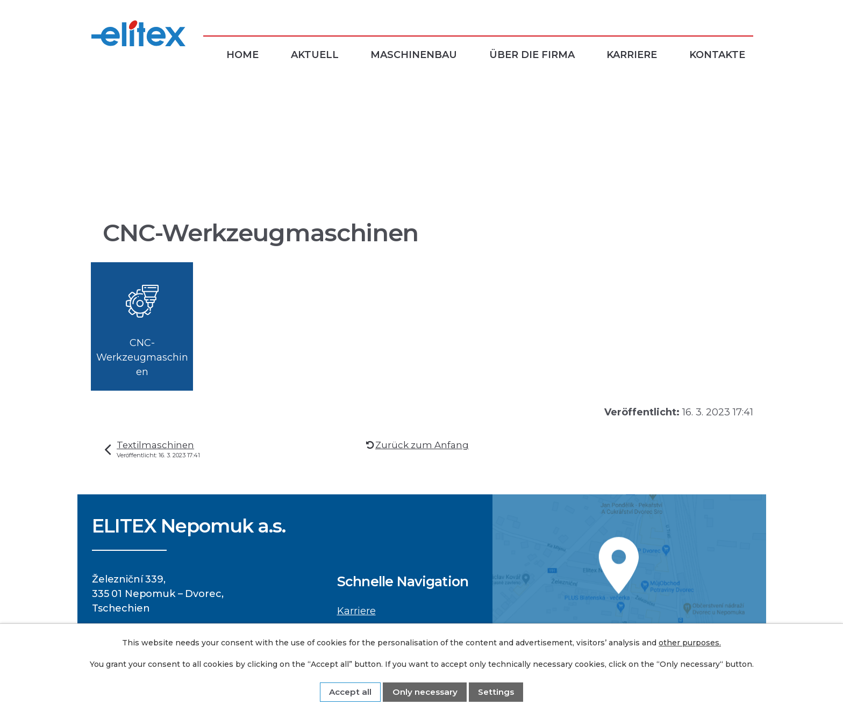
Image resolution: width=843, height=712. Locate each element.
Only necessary (425, 692)
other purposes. (690, 643)
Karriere (631, 55)
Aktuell (315, 55)
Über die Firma (532, 55)
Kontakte (717, 55)
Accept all (350, 692)
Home (242, 55)
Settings (496, 692)
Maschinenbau (413, 55)
